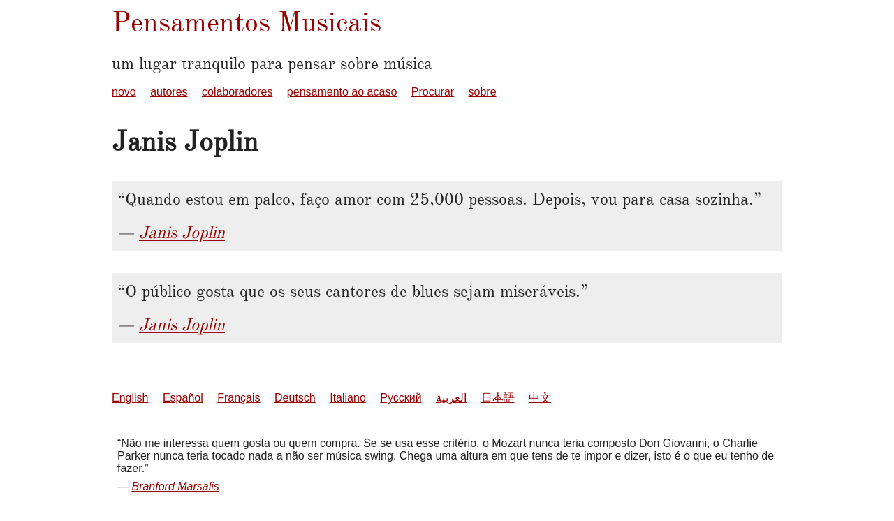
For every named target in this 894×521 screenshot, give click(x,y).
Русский (400, 398)
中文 (540, 398)
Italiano (348, 398)
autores (168, 92)
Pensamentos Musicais (246, 22)
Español (183, 398)
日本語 (498, 398)
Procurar (432, 92)
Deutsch (295, 398)
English (130, 398)
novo (124, 92)
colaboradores (237, 92)
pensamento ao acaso (342, 92)
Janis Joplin (182, 232)
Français (238, 398)
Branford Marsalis (175, 486)
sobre (483, 92)
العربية (451, 398)
